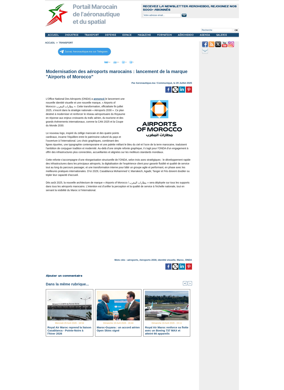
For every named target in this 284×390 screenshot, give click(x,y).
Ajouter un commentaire (63, 274)
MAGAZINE (145, 35)
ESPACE (127, 35)
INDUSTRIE (72, 35)
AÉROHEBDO (186, 35)
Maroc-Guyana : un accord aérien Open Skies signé (118, 328)
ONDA (188, 259)
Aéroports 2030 (148, 259)
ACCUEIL (53, 35)
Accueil (50, 42)
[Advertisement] (121, 364)
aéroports (132, 259)
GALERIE (221, 35)
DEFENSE (111, 35)
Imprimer (115, 61)
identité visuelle (167, 259)
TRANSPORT (92, 35)
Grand (130, 61)
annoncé (99, 97)
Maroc (180, 259)
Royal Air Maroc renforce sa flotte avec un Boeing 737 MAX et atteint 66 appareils (166, 329)
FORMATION (164, 35)
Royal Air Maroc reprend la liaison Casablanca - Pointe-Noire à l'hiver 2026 (69, 329)
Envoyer (98, 61)
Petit (142, 61)
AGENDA (205, 35)
